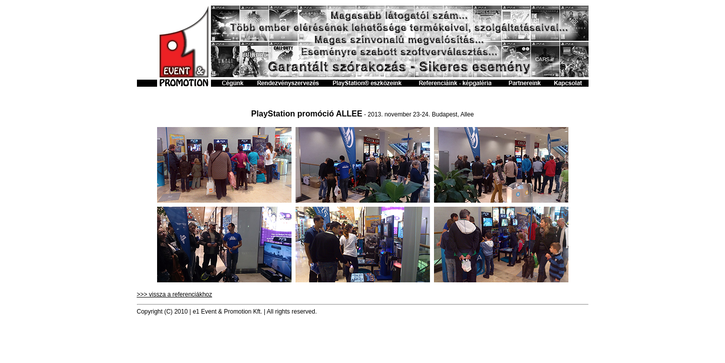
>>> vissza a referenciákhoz (174, 294)
